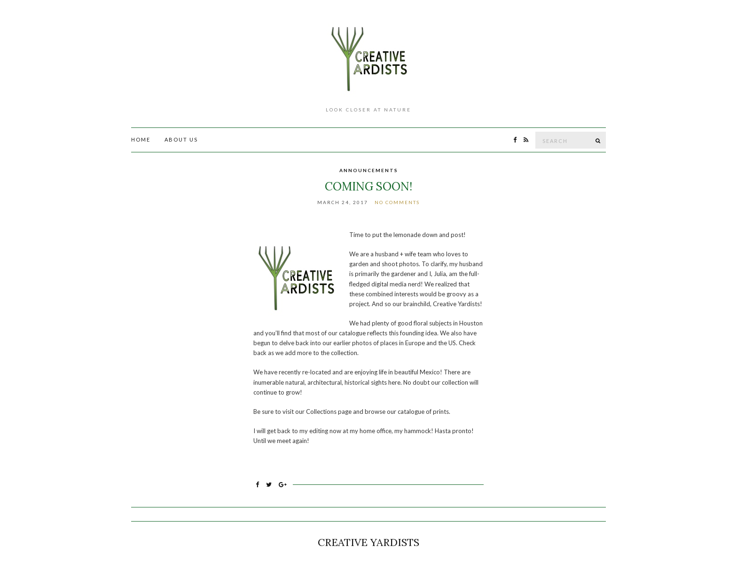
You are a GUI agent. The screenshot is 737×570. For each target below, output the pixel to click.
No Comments (397, 202)
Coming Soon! (368, 186)
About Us (181, 139)
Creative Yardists (368, 542)
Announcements (368, 170)
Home (140, 139)
